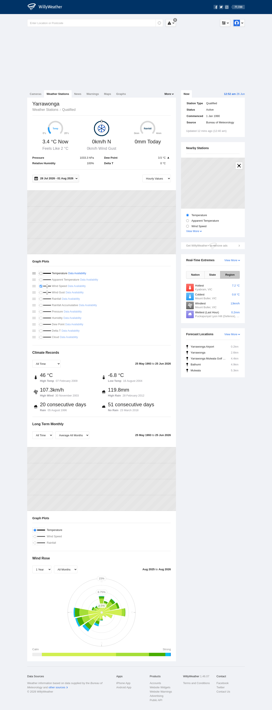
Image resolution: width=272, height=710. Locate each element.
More (167, 94)
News (77, 94)
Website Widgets (160, 687)
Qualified (68, 109)
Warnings (92, 94)
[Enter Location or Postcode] (95, 23)
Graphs (121, 94)
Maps (107, 94)
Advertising (156, 695)
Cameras (35, 94)
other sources (56, 687)
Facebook (223, 683)
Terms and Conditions (196, 683)
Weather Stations (58, 94)
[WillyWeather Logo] (47, 7)
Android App (123, 687)
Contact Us (223, 691)
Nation (195, 274)
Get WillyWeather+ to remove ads (206, 245)
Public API (156, 700)
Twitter (221, 687)
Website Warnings (161, 691)
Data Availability (77, 273)
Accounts (155, 683)
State (212, 274)
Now (186, 94)
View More (192, 231)
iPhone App (123, 683)
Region (230, 274)
